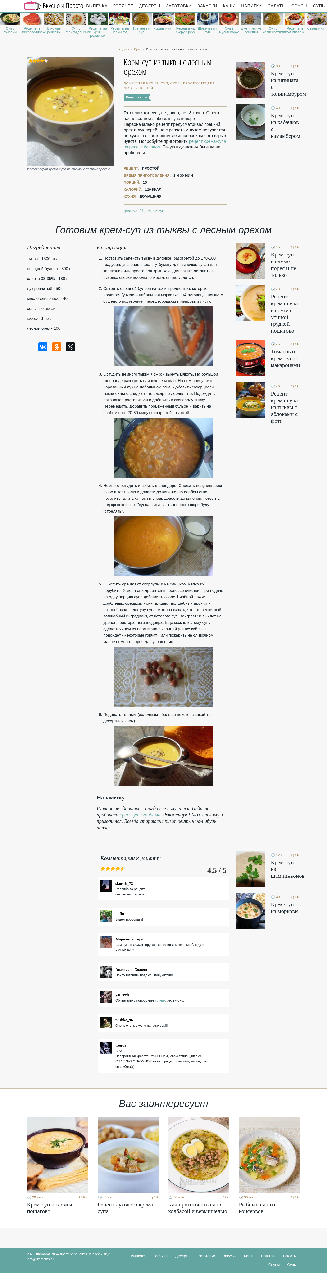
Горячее (123, 6)
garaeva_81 (134, 211)
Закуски (207, 6)
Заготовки (179, 6)
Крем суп (156, 211)
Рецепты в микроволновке (32, 30)
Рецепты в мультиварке (295, 30)
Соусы (299, 6)
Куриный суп (163, 28)
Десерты (149, 6)
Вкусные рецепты (54, 30)
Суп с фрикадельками (76, 30)
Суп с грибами (10, 30)
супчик (160, 1000)
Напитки (251, 6)
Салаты (277, 6)
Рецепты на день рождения (98, 32)
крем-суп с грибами (140, 815)
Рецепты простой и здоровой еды (53, 6)
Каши (229, 6)
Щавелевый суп (207, 30)
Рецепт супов (136, 97)
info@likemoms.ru (40, 1259)
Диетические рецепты (251, 30)
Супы (292, 1265)
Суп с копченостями (273, 30)
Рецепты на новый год (119, 30)
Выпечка (97, 6)
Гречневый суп (141, 30)
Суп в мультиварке (229, 30)
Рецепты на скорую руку (185, 30)
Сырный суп (316, 28)
